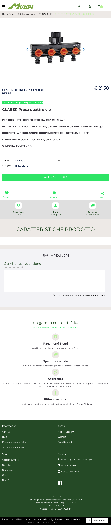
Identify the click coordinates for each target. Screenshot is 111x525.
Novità (5, 480)
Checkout (7, 470)
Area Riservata (65, 442)
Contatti (6, 431)
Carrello (6, 465)
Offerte (6, 475)
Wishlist (62, 436)
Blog (4, 436)
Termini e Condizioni (13, 447)
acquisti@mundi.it (70, 471)
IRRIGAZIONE (45, 14)
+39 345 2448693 (69, 465)
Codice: (5, 160)
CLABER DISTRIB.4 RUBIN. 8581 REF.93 (74, 14)
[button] (79, 6)
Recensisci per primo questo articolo (23, 102)
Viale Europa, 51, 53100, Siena (76, 459)
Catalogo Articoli (26, 14)
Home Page (8, 14)
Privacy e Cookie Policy (14, 442)
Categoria (6, 166)
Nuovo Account (66, 431)
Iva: (59, 160)
